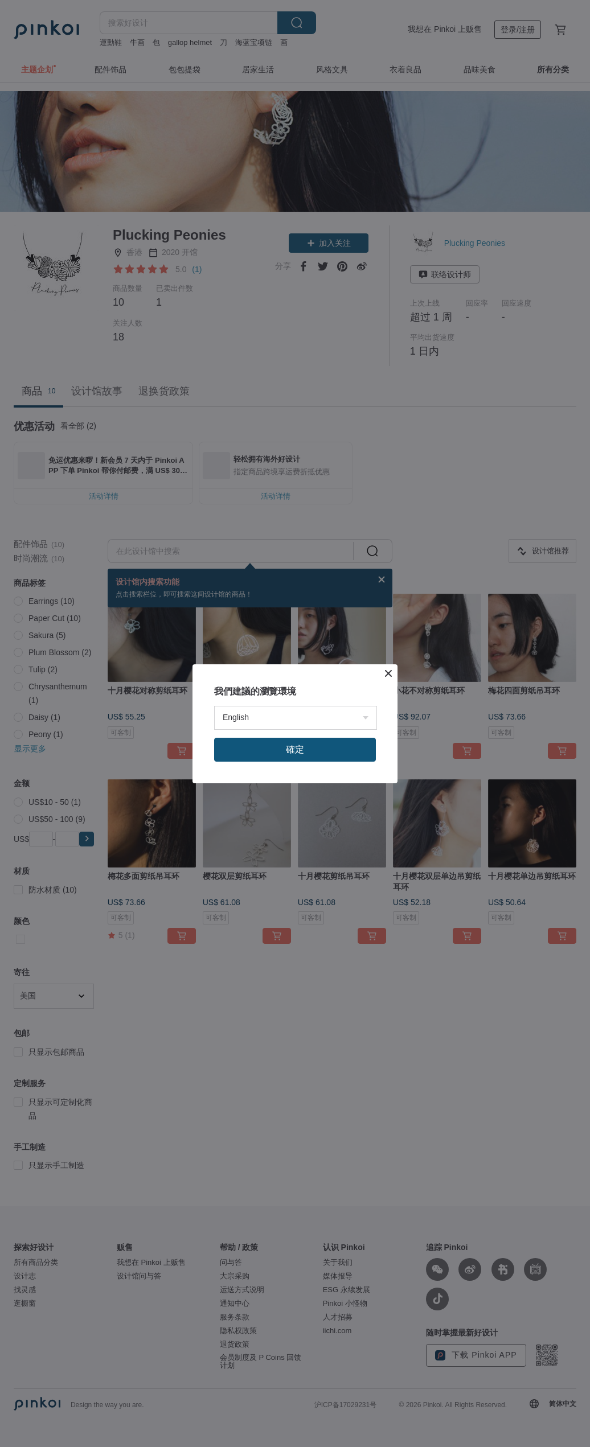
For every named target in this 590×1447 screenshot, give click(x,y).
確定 (295, 749)
